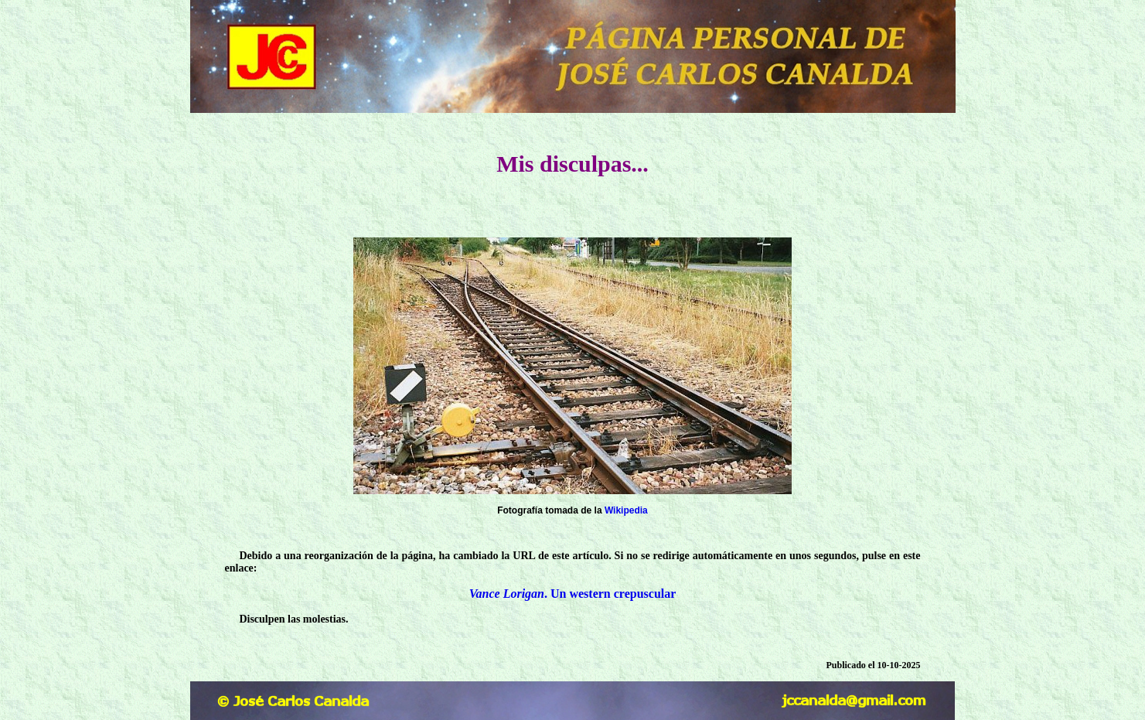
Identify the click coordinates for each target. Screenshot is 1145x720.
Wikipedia (626, 510)
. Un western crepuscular (572, 593)
